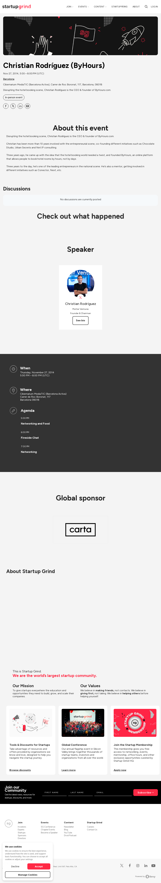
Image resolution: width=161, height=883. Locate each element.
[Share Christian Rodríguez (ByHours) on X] (13, 106)
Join (68, 6)
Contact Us (92, 829)
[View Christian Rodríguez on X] (80, 297)
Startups (21, 832)
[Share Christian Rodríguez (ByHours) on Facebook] (5, 106)
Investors (22, 827)
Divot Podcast (70, 835)
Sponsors (22, 835)
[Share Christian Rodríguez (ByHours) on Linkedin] (20, 106)
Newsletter (69, 827)
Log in (154, 6)
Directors (22, 838)
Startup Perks (119, 6)
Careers (90, 827)
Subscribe (144, 792)
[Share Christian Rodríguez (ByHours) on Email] (27, 106)
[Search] (146, 6)
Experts (21, 829)
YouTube (68, 832)
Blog (66, 829)
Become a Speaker (49, 832)
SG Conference (48, 827)
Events (82, 6)
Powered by (145, 876)
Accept (39, 866)
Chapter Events (48, 829)
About (136, 6)
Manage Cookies (27, 874)
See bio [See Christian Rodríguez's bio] (80, 320)
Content (99, 6)
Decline (15, 866)
